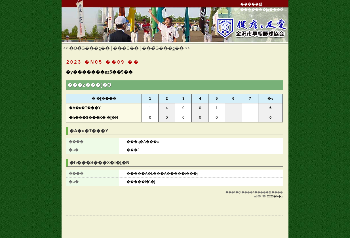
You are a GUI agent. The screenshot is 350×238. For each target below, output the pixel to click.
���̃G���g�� (163, 48)
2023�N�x (275, 196)
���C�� (126, 48)
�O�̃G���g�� (89, 48)
